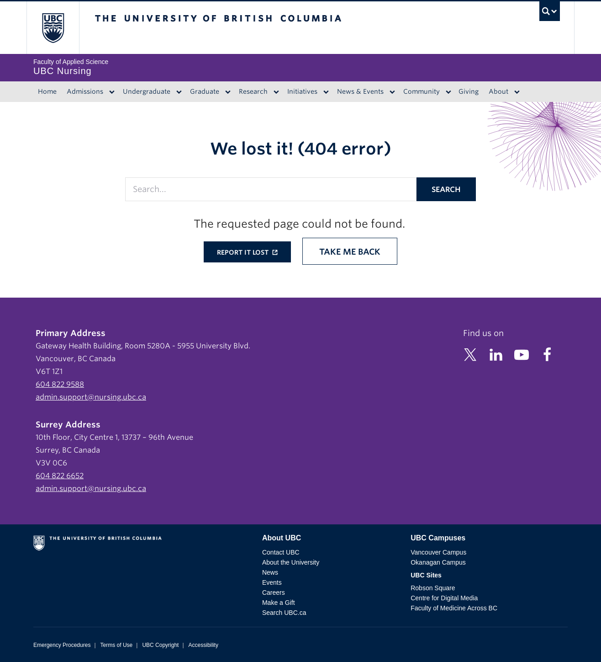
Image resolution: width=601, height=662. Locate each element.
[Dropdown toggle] (111, 92)
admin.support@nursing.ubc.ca (91, 397)
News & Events (360, 91)
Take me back (349, 251)
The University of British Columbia (52, 27)
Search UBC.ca (284, 612)
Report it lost (243, 252)
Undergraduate (146, 91)
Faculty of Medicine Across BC (454, 608)
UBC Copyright (160, 645)
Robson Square (433, 588)
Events (272, 582)
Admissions (85, 91)
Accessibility (203, 645)
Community (421, 91)
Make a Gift (278, 602)
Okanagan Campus (438, 562)
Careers (273, 592)
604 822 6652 (60, 475)
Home (47, 91)
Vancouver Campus (438, 552)
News (270, 572)
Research (253, 91)
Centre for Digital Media (444, 598)
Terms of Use (116, 645)
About (498, 91)
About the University (290, 562)
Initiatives (302, 91)
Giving (469, 91)
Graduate (204, 91)
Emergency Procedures (61, 645)
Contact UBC (281, 552)
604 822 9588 (60, 384)
